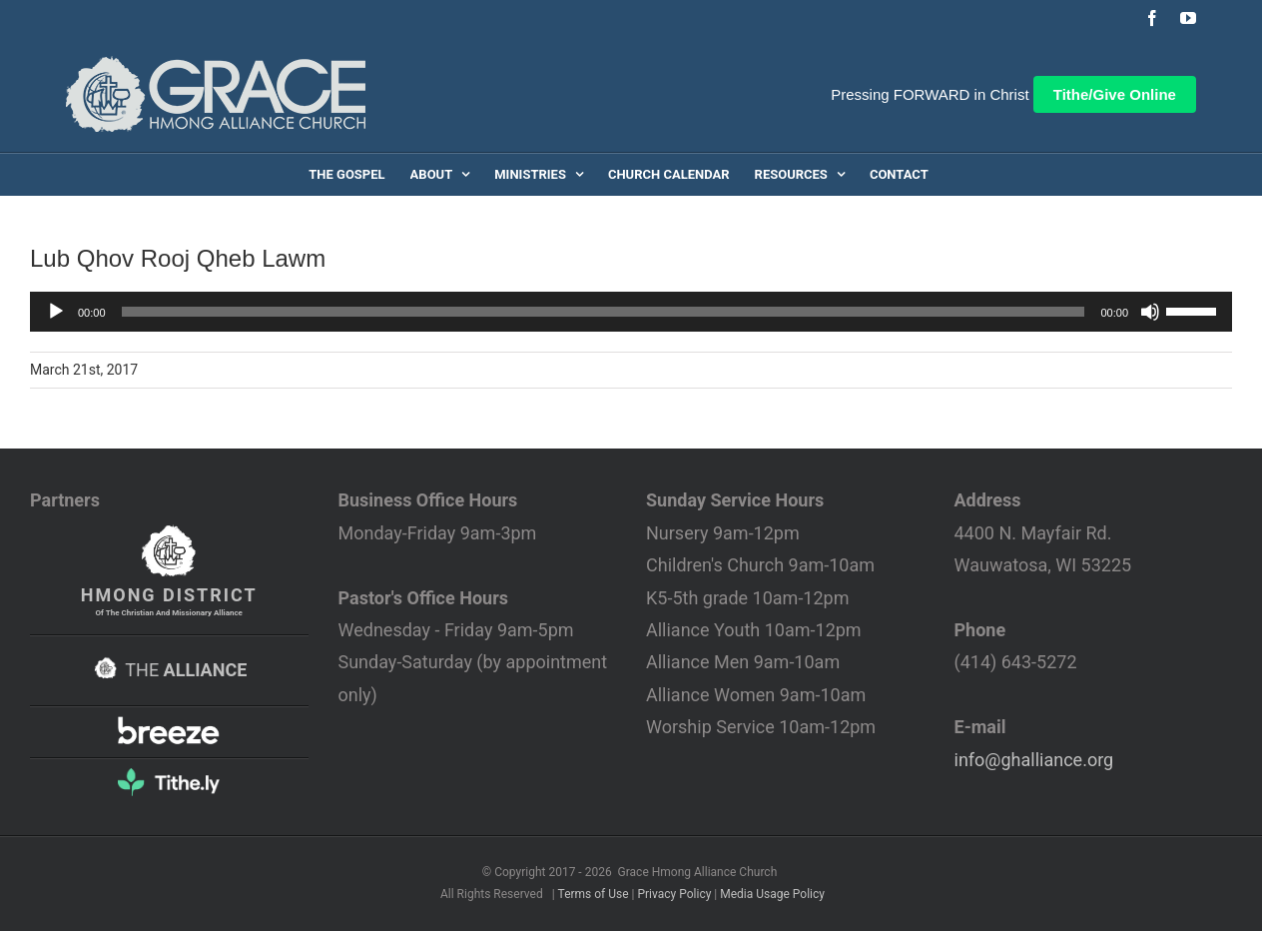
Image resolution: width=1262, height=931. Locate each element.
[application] (631, 312)
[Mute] (1150, 312)
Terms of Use (593, 894)
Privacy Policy (674, 894)
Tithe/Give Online (1114, 94)
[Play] (56, 312)
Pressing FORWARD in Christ (929, 94)
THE (169, 669)
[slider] (603, 312)
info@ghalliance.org (1034, 759)
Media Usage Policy (772, 894)
